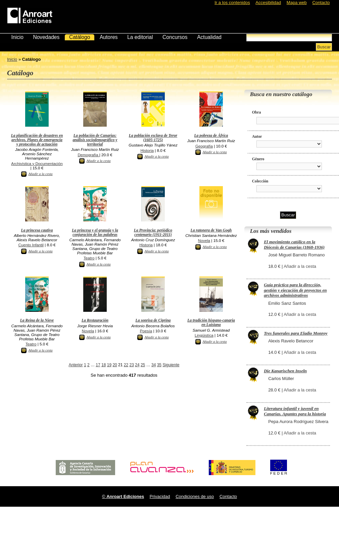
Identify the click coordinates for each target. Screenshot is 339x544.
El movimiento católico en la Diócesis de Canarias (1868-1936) (294, 244)
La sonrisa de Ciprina (153, 320)
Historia (147, 150)
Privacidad (160, 496)
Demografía (88, 155)
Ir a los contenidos (232, 2)
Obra (256, 112)
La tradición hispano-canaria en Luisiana (211, 322)
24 (137, 365)
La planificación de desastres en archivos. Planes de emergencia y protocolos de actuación (37, 140)
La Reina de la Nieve (37, 320)
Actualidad (209, 37)
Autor (257, 136)
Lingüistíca (204, 335)
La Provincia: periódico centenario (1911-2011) (153, 232)
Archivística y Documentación (36, 163)
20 (114, 365)
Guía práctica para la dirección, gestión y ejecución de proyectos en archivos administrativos (295, 290)
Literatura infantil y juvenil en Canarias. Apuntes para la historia (295, 411)
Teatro (89, 258)
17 (98, 365)
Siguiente (170, 365)
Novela (204, 240)
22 (126, 365)
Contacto (321, 2)
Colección (260, 181)
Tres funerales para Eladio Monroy (295, 333)
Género (258, 159)
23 (132, 365)
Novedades (46, 37)
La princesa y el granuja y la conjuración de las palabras (95, 232)
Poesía (146, 331)
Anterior (76, 365)
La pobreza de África (211, 135)
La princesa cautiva (37, 230)
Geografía (204, 146)
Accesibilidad (268, 2)
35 (159, 365)
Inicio (17, 37)
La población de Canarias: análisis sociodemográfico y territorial (94, 140)
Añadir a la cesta (40, 174)
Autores (109, 37)
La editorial (140, 37)
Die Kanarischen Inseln (285, 370)
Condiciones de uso (195, 496)
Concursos (175, 37)
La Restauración (95, 320)
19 (109, 365)
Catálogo (79, 37)
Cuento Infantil (31, 245)
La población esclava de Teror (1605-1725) (153, 137)
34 (153, 365)
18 (103, 365)
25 (143, 365)
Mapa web (297, 2)
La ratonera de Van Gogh (211, 230)
